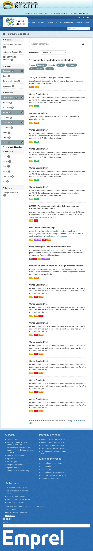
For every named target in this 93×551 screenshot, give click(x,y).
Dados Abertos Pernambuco (51, 463)
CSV (36, 87)
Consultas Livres (66, 23)
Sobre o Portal (12, 439)
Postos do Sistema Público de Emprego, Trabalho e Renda (56, 266)
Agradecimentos (13, 468)
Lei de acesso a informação (17, 496)
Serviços (43, 14)
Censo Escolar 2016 (38, 94)
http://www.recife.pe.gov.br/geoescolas (52, 236)
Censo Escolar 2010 (38, 342)
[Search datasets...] (54, 44)
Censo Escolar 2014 (38, 285)
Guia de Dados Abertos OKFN (52, 448)
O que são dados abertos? (17, 488)
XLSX (36, 106)
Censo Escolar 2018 (38, 149)
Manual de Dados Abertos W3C (53, 439)
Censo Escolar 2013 (38, 361)
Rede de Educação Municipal (42, 228)
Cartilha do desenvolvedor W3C (53, 445)
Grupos (41, 23)
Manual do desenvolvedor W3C (53, 442)
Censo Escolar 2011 (38, 380)
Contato (79, 23)
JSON (32, 87)
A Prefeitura (31, 14)
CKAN (7, 518)
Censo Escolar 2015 (38, 304)
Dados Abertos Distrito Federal (52, 472)
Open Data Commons (15, 502)
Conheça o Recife (79, 14)
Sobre (87, 23)
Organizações (29, 23)
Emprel (33, 539)
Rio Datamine (46, 469)
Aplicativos (11, 459)
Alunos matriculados (38, 113)
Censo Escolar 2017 (38, 187)
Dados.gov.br (46, 466)
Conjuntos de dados (18, 34)
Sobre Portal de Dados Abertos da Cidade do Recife (25, 507)
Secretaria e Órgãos (60, 14)
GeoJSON (38, 239)
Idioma (5, 522)
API (68, 421)
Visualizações (52, 23)
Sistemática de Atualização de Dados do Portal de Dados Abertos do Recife (20, 450)
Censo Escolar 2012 (38, 323)
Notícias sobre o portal (15, 456)
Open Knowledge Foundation (16, 513)
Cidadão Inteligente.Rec (50, 478)
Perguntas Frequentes (15, 465)
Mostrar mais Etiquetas (12, 147)
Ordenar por (34, 52)
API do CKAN (10, 510)
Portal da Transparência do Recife (54, 475)
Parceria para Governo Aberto (18, 499)
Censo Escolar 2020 (38, 168)
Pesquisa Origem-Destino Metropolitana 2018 (50, 247)
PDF (36, 220)
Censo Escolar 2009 (38, 399)
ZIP (31, 258)
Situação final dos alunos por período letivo (49, 77)
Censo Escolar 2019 (38, 130)
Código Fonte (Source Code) (18, 471)
